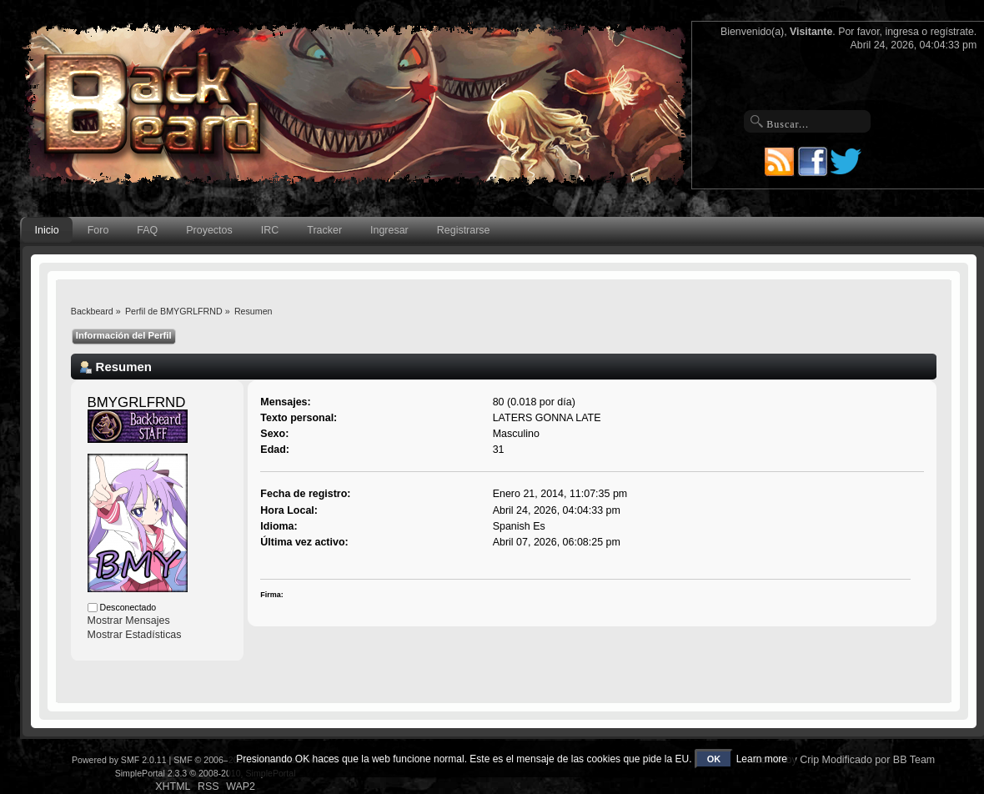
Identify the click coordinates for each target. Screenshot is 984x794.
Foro (98, 230)
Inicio (47, 230)
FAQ (147, 230)
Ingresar (389, 230)
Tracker (324, 230)
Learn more (761, 759)
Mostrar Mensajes (129, 620)
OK (714, 759)
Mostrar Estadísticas (135, 635)
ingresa (902, 32)
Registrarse (463, 230)
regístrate (952, 32)
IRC (270, 230)
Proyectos (209, 230)
